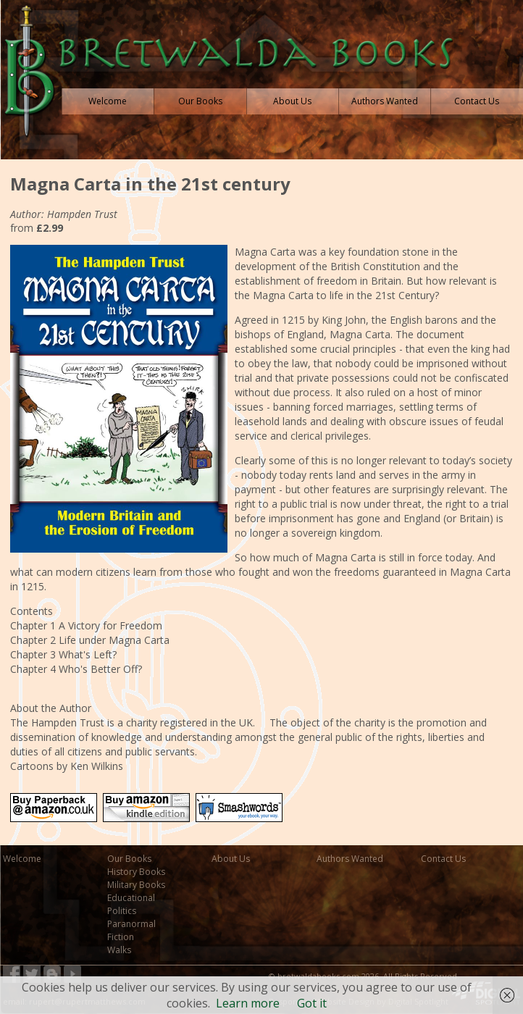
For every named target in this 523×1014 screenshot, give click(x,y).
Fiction (120, 937)
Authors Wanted (350, 858)
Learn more (248, 1003)
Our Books (129, 858)
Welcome (22, 858)
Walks (119, 950)
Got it (312, 1003)
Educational (131, 898)
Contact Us (443, 858)
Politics (121, 911)
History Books (136, 872)
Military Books (136, 885)
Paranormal (131, 924)
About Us (231, 858)
